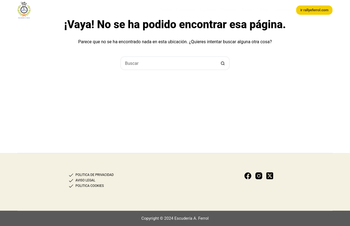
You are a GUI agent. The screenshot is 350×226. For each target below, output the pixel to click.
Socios (248, 9)
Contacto (282, 9)
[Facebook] (247, 175)
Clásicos (228, 9)
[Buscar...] (168, 63)
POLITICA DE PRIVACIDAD (94, 175)
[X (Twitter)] (269, 175)
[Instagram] (258, 175)
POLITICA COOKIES (89, 186)
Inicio (166, 9)
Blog (264, 9)
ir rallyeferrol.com (314, 10)
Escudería (185, 9)
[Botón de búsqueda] (223, 63)
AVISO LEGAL (85, 180)
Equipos (207, 9)
